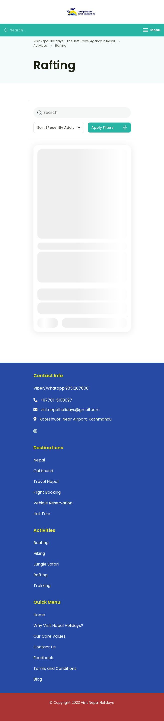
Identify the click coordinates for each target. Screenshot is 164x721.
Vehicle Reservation (52, 503)
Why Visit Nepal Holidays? (58, 625)
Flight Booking (47, 492)
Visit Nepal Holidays (97, 702)
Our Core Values (49, 636)
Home (39, 615)
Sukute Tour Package (64, 246)
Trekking (41, 585)
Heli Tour (41, 514)
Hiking (39, 553)
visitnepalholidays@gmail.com (70, 410)
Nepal (49, 279)
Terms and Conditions (54, 668)
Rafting (40, 575)
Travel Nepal (45, 481)
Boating (40, 543)
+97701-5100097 (56, 400)
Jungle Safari (46, 564)
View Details (82, 308)
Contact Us (44, 647)
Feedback (43, 658)
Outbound (43, 471)
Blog (37, 679)
